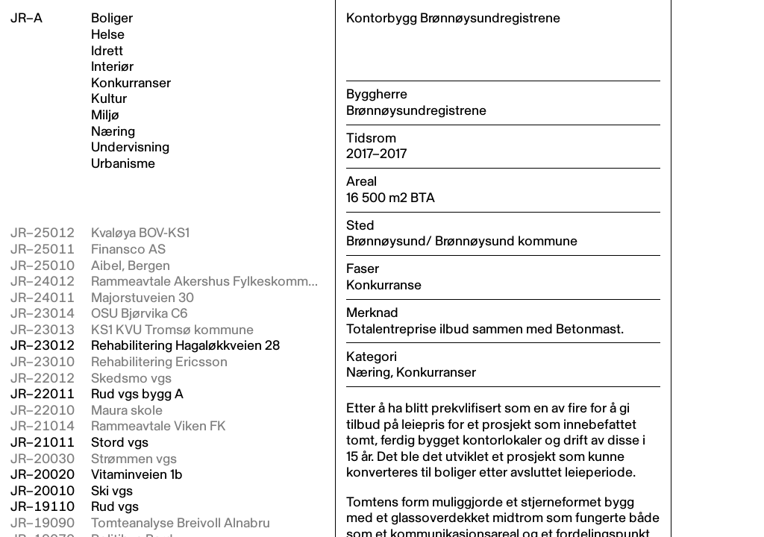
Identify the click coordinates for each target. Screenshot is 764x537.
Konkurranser (131, 83)
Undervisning (130, 147)
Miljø (105, 115)
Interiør (112, 67)
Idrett (107, 51)
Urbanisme (123, 164)
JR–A (26, 18)
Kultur (109, 99)
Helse (108, 35)
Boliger (112, 18)
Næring (113, 132)
